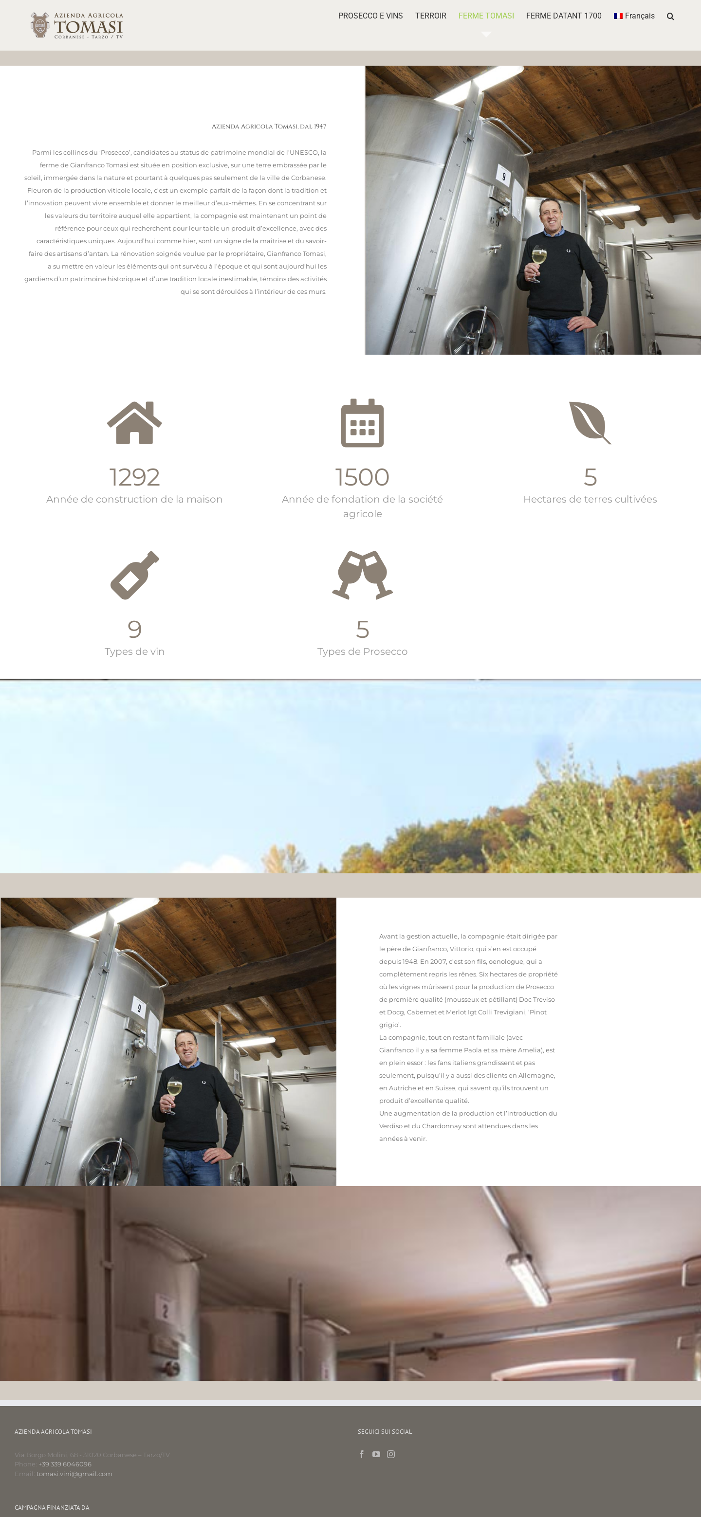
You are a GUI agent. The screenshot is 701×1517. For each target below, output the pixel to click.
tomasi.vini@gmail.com (74, 1474)
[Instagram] (391, 1454)
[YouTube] (376, 1454)
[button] (670, 16)
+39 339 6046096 (65, 1464)
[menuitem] (634, 16)
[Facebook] (362, 1454)
